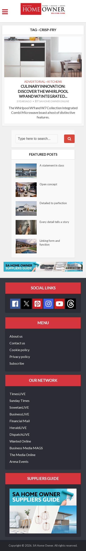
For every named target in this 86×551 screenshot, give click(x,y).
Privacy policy (19, 357)
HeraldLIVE (18, 428)
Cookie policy (19, 350)
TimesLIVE (17, 394)
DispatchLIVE (19, 434)
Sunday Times (19, 400)
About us (16, 336)
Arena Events (18, 461)
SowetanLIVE (19, 407)
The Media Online (22, 455)
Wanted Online (20, 441)
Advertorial (34, 81)
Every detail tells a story (54, 222)
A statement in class (52, 165)
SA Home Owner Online (54, 101)
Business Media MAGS (26, 448)
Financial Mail (19, 421)
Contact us (17, 343)
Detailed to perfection (53, 203)
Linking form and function (50, 242)
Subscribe (16, 363)
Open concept (48, 184)
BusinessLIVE (19, 414)
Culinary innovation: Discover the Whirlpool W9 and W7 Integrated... (43, 91)
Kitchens (54, 81)
